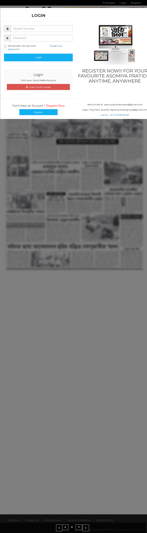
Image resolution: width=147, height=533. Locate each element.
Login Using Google (38, 87)
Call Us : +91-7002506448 (114, 114)
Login (38, 57)
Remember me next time (33, 47)
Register (38, 112)
